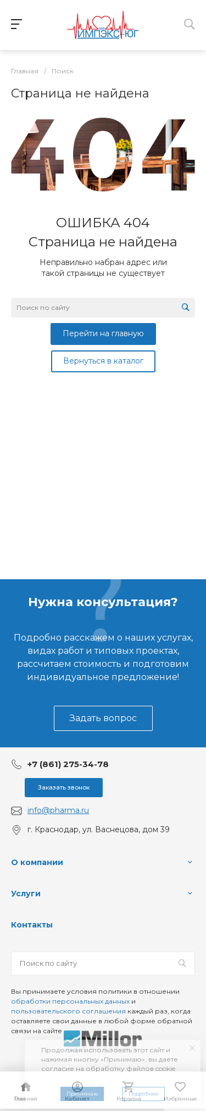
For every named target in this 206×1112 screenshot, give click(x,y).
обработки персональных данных (70, 1001)
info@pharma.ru (58, 810)
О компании (37, 862)
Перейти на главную (103, 333)
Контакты (32, 925)
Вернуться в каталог (103, 361)
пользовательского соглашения (68, 1011)
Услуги (26, 893)
